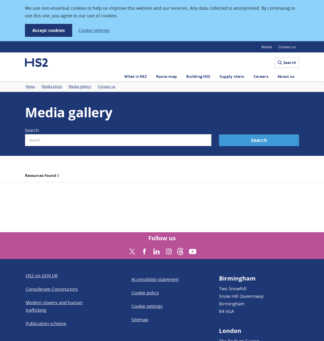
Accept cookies (48, 30)
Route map (166, 76)
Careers (261, 76)
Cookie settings (94, 30)
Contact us (287, 46)
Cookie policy (145, 293)
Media (266, 46)
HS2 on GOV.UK (42, 276)
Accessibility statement (155, 279)
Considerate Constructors (52, 289)
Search (287, 62)
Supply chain (232, 76)
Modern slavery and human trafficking (54, 306)
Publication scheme (46, 323)
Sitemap (139, 319)
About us (286, 76)
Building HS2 (198, 76)
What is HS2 (135, 76)
